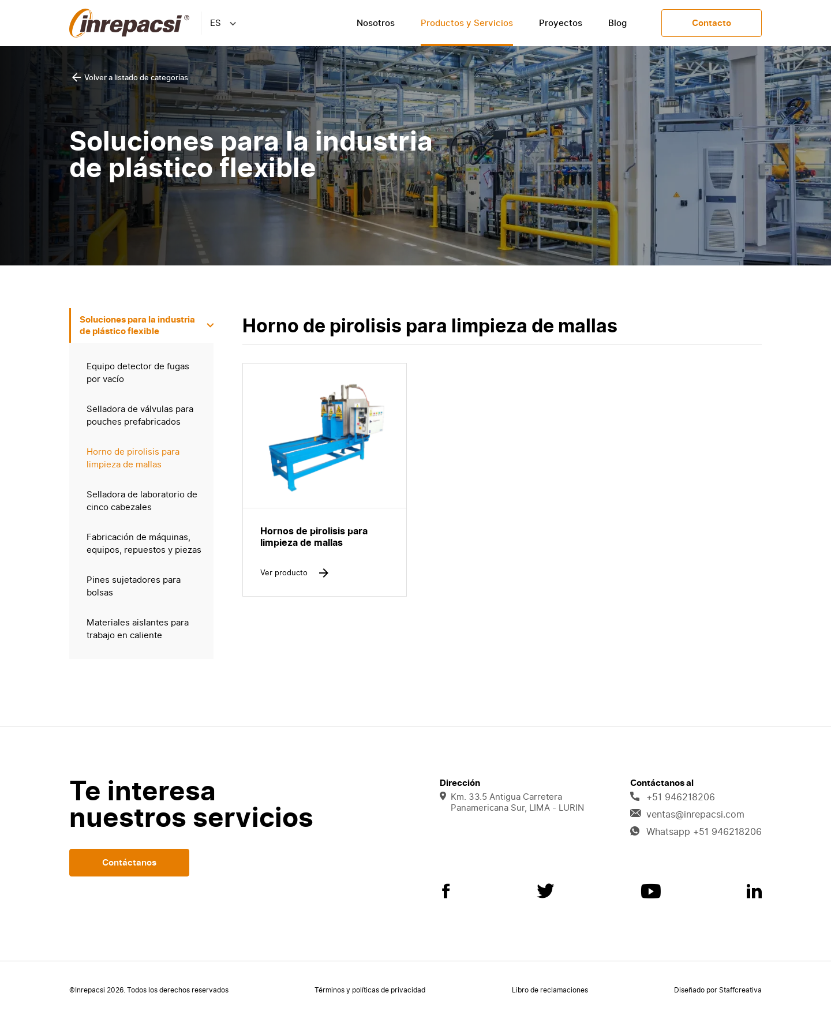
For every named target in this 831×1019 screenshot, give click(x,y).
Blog (617, 23)
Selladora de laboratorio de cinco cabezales (142, 501)
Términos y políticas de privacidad (370, 990)
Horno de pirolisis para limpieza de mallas (133, 458)
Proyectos (560, 23)
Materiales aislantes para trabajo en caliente (138, 629)
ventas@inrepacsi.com (687, 815)
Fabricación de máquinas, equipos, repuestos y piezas (144, 543)
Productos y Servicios (467, 23)
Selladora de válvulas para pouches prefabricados (140, 415)
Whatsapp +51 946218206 (696, 832)
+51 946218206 (672, 797)
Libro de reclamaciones (550, 990)
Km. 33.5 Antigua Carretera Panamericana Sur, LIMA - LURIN (512, 803)
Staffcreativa (740, 990)
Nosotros (376, 23)
